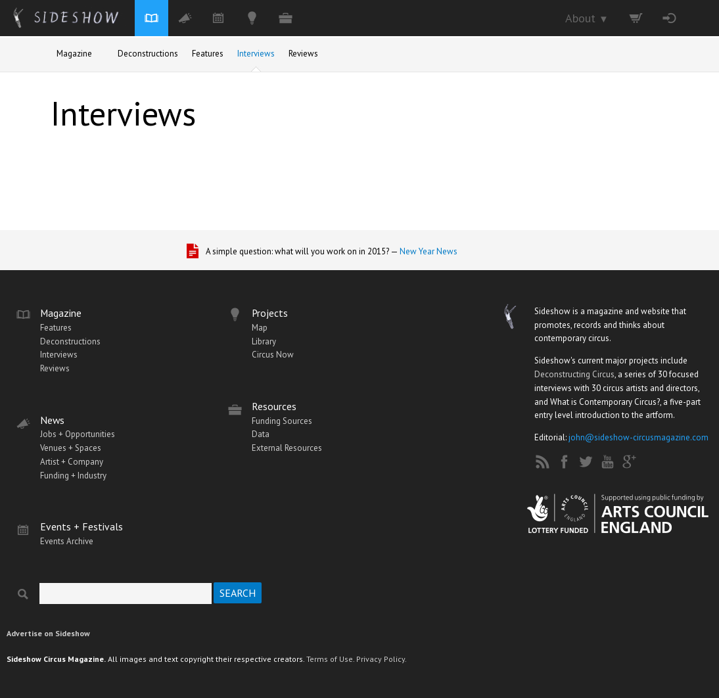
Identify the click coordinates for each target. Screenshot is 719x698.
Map (259, 327)
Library (264, 341)
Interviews (256, 53)
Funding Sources (282, 421)
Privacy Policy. (381, 659)
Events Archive (66, 541)
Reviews (303, 53)
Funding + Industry (73, 475)
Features (207, 53)
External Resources (287, 448)
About (587, 18)
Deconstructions (148, 53)
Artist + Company (71, 461)
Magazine (74, 53)
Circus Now (273, 354)
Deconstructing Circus (574, 374)
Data (260, 434)
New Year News (428, 251)
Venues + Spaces (70, 448)
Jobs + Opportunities (77, 434)
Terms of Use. (330, 659)
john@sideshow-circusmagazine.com (638, 437)
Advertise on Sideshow (48, 633)
